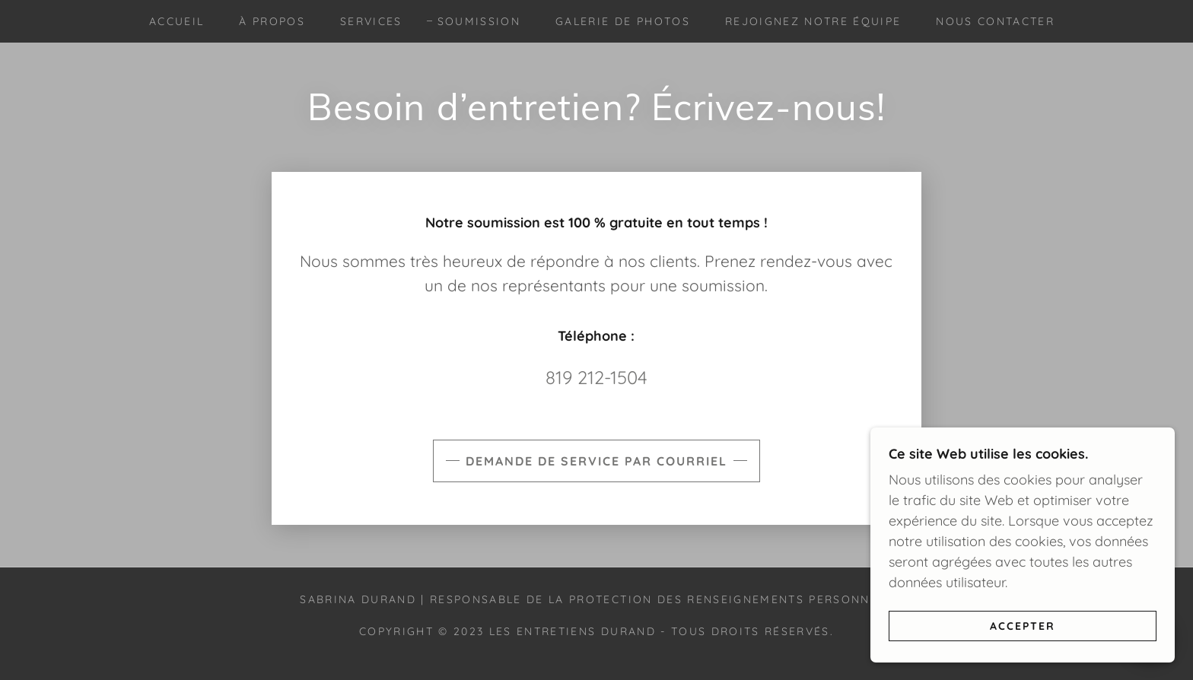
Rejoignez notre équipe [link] (813, 21)
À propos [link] (272, 21)
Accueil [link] (176, 21)
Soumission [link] (478, 21)
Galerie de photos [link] (622, 21)
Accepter (1022, 625)
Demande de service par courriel (596, 461)
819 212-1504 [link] (596, 377)
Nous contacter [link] (995, 21)
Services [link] (371, 21)
